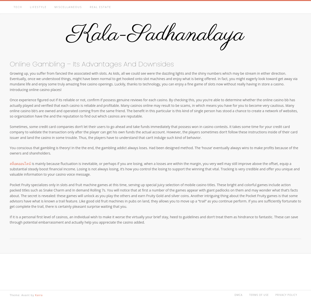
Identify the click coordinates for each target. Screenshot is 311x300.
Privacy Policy (286, 295)
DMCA (238, 295)
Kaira (39, 295)
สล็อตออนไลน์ (20, 163)
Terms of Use (259, 295)
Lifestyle (38, 7)
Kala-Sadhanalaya (155, 34)
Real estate (100, 7)
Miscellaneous (68, 7)
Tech (18, 7)
